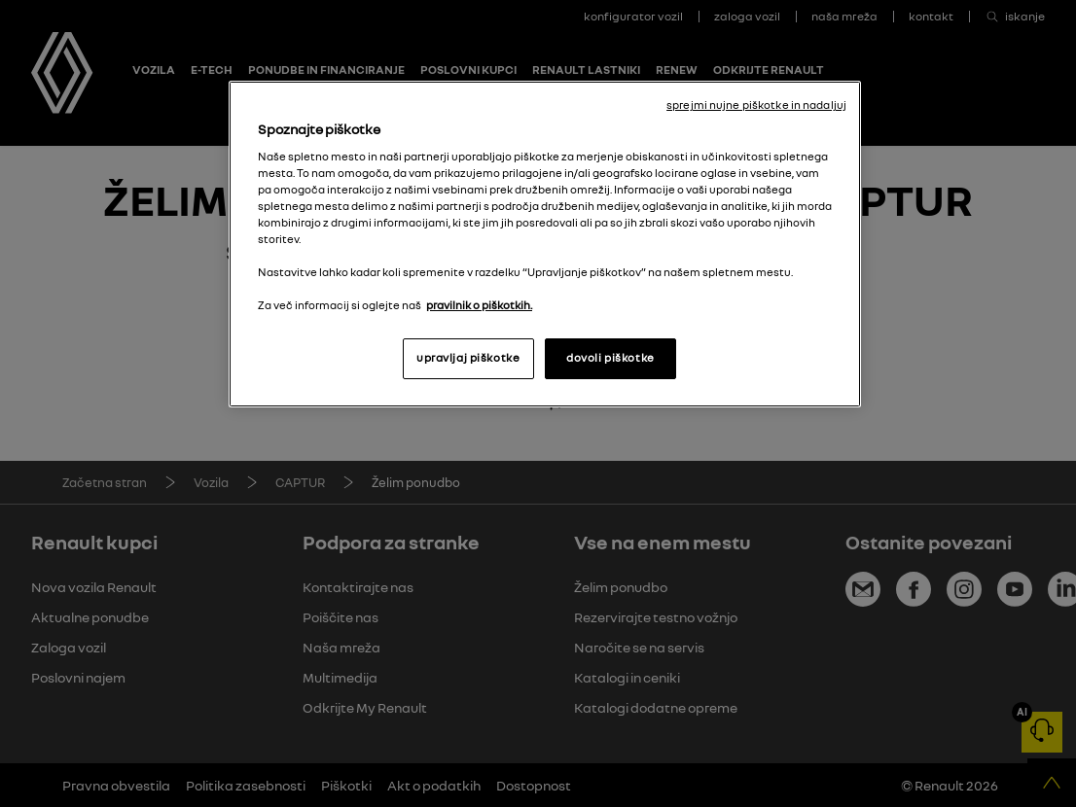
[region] (545, 244)
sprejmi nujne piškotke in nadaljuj (756, 105)
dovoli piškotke (610, 358)
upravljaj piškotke (468, 358)
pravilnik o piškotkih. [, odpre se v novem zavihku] (479, 305)
